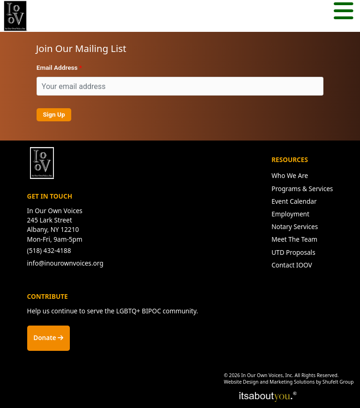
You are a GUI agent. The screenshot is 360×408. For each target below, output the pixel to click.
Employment (290, 213)
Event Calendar (293, 201)
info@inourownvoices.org (65, 263)
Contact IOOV (291, 264)
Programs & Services (302, 188)
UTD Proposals (293, 252)
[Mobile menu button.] (343, 12)
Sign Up (54, 114)
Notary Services (294, 226)
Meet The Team (294, 239)
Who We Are (289, 175)
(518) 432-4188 (49, 250)
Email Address (57, 67)
